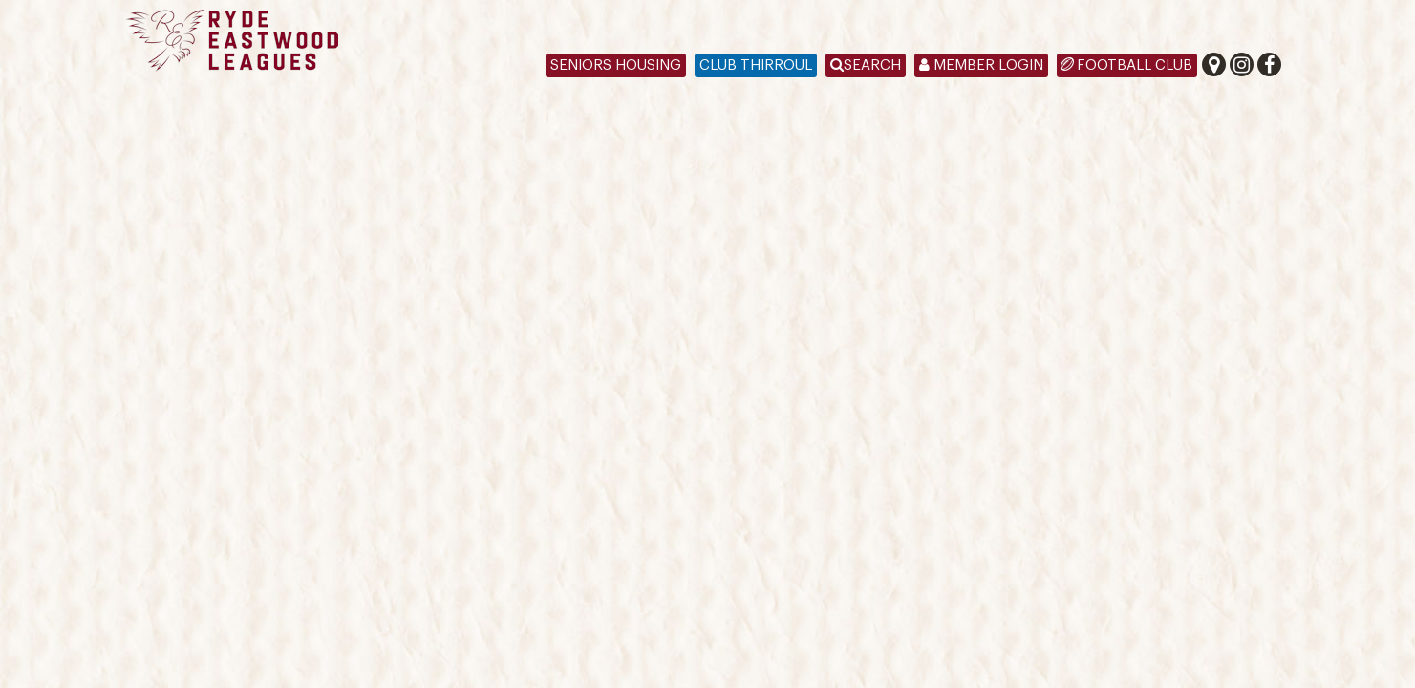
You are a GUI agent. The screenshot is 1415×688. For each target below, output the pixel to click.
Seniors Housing (615, 65)
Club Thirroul (755, 65)
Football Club (1134, 65)
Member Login (981, 65)
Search (865, 65)
